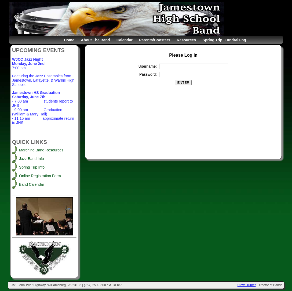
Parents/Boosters (154, 40)
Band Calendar (31, 184)
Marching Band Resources (41, 150)
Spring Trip (212, 40)
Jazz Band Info (31, 159)
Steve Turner (247, 285)
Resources (186, 40)
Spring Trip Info (32, 167)
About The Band (95, 40)
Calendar (124, 40)
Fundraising (235, 40)
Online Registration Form (40, 176)
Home (69, 40)
